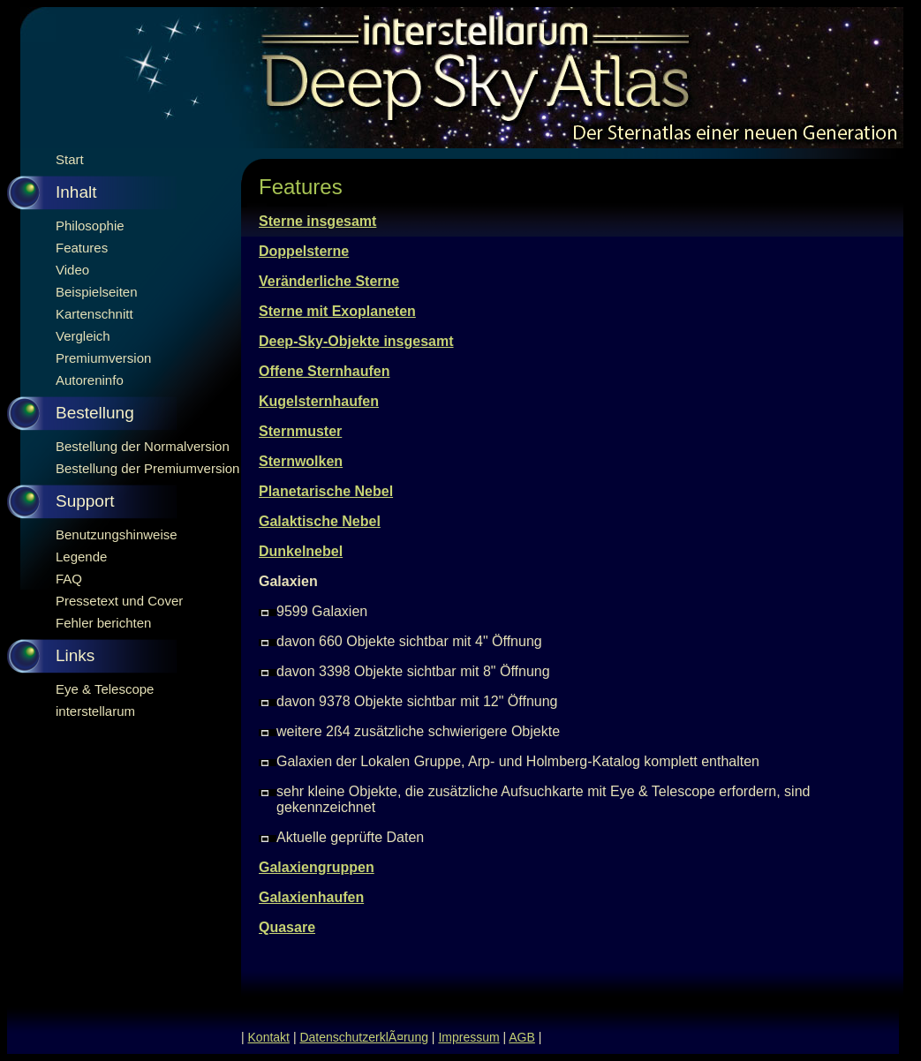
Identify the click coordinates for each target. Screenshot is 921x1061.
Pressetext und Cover (119, 600)
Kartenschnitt (94, 313)
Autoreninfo (90, 380)
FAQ (69, 578)
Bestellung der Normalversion (143, 446)
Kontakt (269, 1037)
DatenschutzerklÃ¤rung (363, 1037)
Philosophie (90, 225)
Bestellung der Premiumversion (147, 468)
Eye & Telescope (105, 688)
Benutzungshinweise (116, 534)
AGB (522, 1037)
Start (70, 159)
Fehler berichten (103, 622)
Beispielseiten (97, 291)
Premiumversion (103, 357)
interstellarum (95, 711)
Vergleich (83, 335)
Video (72, 269)
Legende (81, 556)
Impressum (468, 1037)
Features (82, 247)
